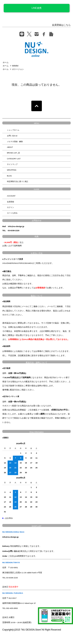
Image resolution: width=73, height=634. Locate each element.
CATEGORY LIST (14, 159)
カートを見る (12, 213)
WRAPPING (11, 170)
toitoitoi (15, 66)
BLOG (9, 176)
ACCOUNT (11, 196)
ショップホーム (13, 130)
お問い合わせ (12, 136)
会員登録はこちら (61, 25)
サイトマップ (12, 164)
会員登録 (10, 202)
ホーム (6, 62)
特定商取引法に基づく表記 (17, 181)
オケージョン (18, 69)
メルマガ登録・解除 (15, 142)
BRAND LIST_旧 (13, 153)
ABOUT (10, 147)
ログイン (10, 207)
